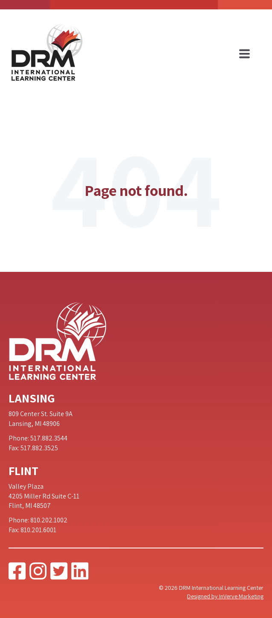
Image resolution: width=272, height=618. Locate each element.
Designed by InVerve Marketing (225, 596)
